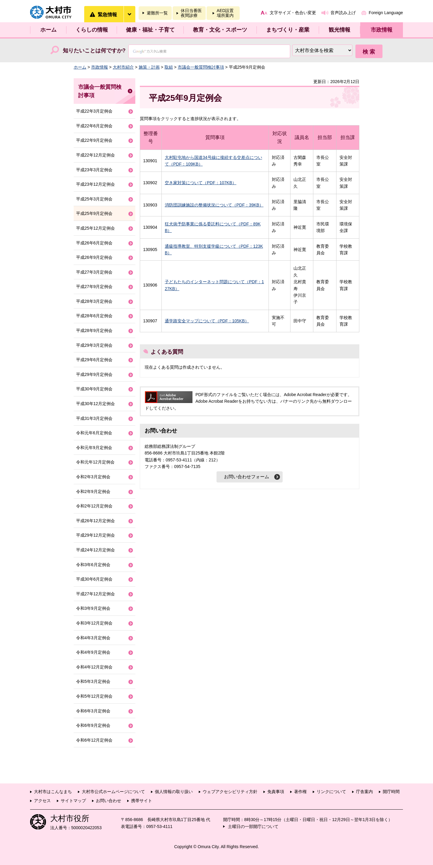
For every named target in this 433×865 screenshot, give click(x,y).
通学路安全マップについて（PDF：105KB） (207, 320)
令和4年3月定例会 (93, 637)
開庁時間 (391, 791)
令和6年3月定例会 (93, 710)
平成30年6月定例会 (94, 579)
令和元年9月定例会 (94, 447)
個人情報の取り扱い (174, 791)
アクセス (42, 800)
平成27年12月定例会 (95, 593)
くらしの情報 (91, 30)
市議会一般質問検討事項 (201, 67)
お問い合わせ (108, 800)
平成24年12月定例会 (95, 549)
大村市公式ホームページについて (113, 791)
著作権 (300, 791)
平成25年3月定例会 (94, 199)
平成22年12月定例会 (95, 155)
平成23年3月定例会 (94, 169)
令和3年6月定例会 (93, 564)
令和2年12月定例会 (94, 506)
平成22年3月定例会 (94, 111)
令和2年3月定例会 (93, 476)
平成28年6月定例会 (94, 315)
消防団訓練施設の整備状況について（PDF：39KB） (214, 205)
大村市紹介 (123, 67)
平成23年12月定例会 (95, 184)
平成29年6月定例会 (94, 359)
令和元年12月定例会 (95, 462)
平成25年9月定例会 (94, 213)
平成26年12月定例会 (95, 520)
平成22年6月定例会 (94, 125)
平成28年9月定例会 (94, 330)
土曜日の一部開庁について (253, 826)
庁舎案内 (364, 791)
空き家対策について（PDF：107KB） (200, 182)
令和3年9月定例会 (93, 608)
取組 (168, 67)
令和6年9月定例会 (93, 725)
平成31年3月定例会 (94, 418)
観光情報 (339, 30)
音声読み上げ (343, 12)
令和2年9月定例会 (93, 491)
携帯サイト (141, 800)
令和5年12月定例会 (94, 696)
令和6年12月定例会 (94, 740)
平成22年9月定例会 (94, 140)
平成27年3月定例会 (94, 272)
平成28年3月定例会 (94, 301)
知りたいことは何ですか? (94, 51)
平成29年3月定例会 (94, 345)
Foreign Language (386, 12)
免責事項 (275, 791)
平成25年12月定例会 (95, 228)
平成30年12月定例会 (95, 403)
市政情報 (381, 30)
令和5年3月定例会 (93, 681)
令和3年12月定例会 (94, 623)
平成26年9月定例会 (94, 257)
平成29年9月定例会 (94, 374)
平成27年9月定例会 (94, 286)
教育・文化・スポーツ (220, 30)
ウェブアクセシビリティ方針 (230, 791)
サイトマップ (73, 800)
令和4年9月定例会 (93, 652)
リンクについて (331, 791)
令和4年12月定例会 (94, 667)
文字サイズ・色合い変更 (293, 12)
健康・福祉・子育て (150, 30)
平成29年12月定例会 (95, 535)
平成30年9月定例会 (94, 388)
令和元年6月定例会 (94, 432)
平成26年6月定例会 (94, 242)
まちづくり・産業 (287, 30)
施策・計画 (149, 67)
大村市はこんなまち (53, 791)
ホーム (48, 30)
